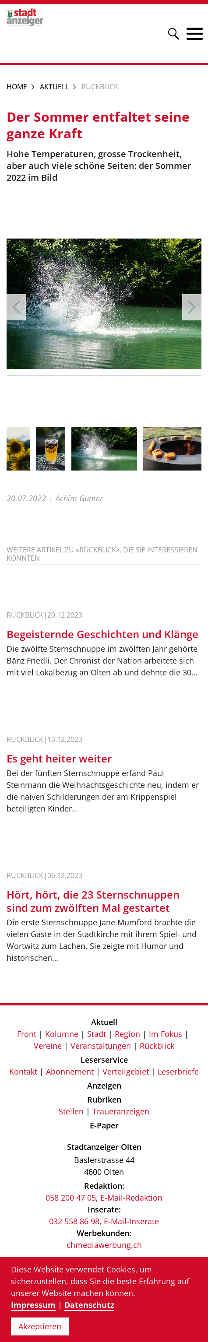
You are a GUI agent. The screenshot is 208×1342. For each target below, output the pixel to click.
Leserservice (104, 1059)
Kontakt (23, 1071)
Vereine (48, 1045)
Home (17, 86)
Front (26, 1034)
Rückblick (157, 1045)
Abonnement (70, 1071)
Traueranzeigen (120, 1111)
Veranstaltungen (101, 1045)
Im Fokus (165, 1034)
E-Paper (104, 1125)
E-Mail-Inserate (131, 1221)
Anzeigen (104, 1085)
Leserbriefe (178, 1071)
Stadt (96, 1034)
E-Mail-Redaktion (131, 1197)
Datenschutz (89, 1305)
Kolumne (61, 1034)
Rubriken (104, 1099)
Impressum (33, 1305)
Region (127, 1034)
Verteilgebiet (125, 1071)
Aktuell (54, 86)
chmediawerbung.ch (104, 1245)
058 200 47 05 (71, 1197)
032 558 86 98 (74, 1221)
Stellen (71, 1111)
